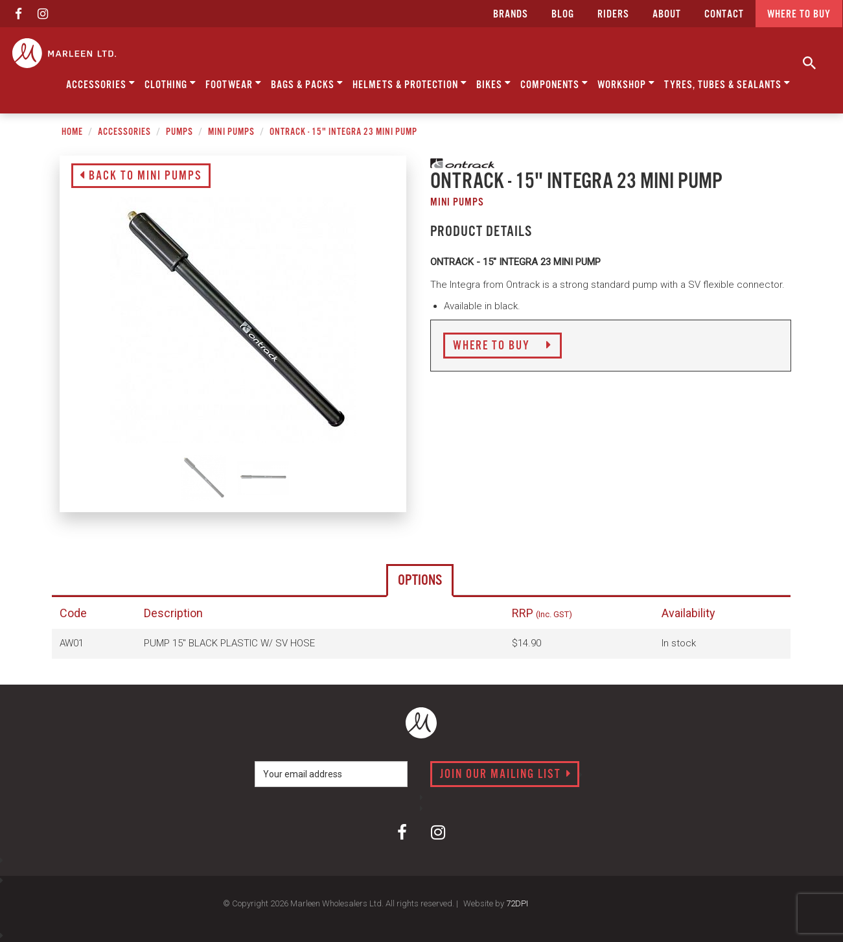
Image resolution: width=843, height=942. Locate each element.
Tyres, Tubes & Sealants (727, 83)
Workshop (626, 83)
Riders (613, 14)
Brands (510, 14)
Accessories (100, 83)
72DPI (517, 903)
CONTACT (724, 14)
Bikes (493, 83)
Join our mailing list (506, 775)
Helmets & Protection (409, 83)
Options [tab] (420, 580)
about (666, 14)
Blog (562, 14)
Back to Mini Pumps (141, 176)
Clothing (170, 83)
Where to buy (799, 14)
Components (554, 83)
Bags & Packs (307, 83)
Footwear (233, 83)
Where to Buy (502, 346)
